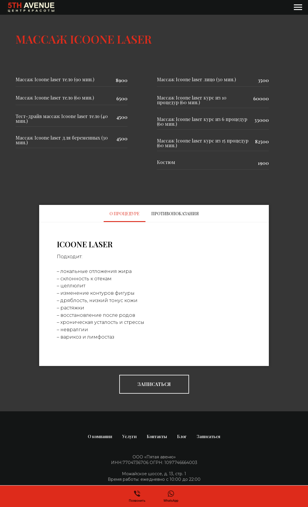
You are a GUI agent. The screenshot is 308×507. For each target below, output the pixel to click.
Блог (182, 436)
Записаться (208, 436)
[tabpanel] (154, 294)
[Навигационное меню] (298, 7)
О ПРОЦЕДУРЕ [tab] (125, 213)
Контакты (157, 436)
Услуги (129, 436)
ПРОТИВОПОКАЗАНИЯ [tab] (175, 213)
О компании (100, 436)
